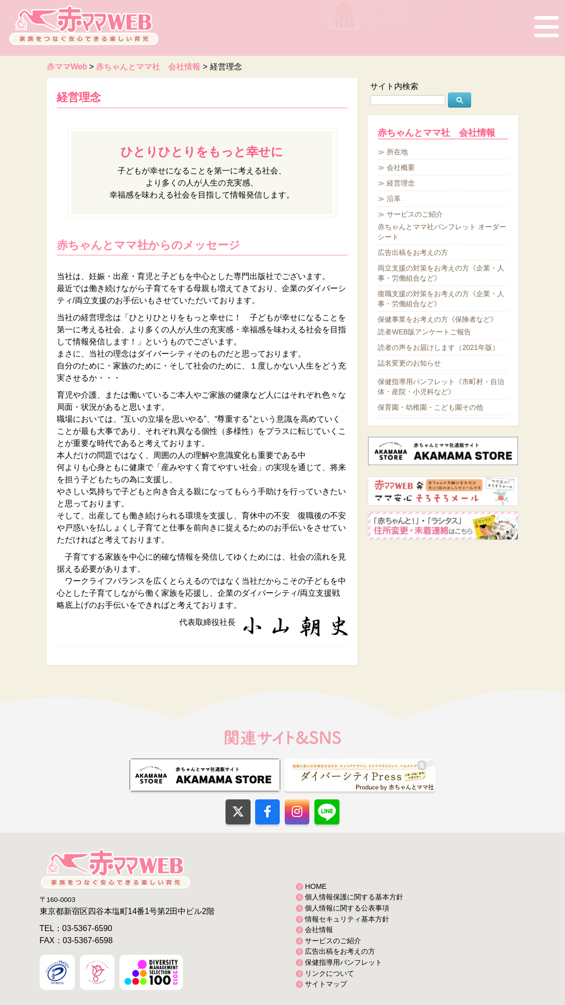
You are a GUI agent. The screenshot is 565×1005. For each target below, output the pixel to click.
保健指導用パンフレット (343, 962)
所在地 (397, 152)
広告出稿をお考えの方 (413, 252)
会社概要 (401, 167)
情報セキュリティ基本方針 (347, 919)
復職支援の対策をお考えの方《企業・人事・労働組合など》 (441, 299)
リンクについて (329, 973)
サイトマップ (326, 984)
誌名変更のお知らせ (409, 363)
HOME (315, 886)
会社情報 (319, 930)
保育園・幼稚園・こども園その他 (430, 407)
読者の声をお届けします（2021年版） (438, 347)
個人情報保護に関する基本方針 (354, 897)
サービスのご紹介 (415, 214)
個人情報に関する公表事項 (347, 908)
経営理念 (79, 97)
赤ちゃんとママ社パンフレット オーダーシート (442, 232)
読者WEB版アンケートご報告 (424, 332)
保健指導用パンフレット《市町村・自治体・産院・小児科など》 (441, 387)
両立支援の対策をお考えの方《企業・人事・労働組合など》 (441, 273)
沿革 (394, 199)
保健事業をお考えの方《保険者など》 (437, 319)
